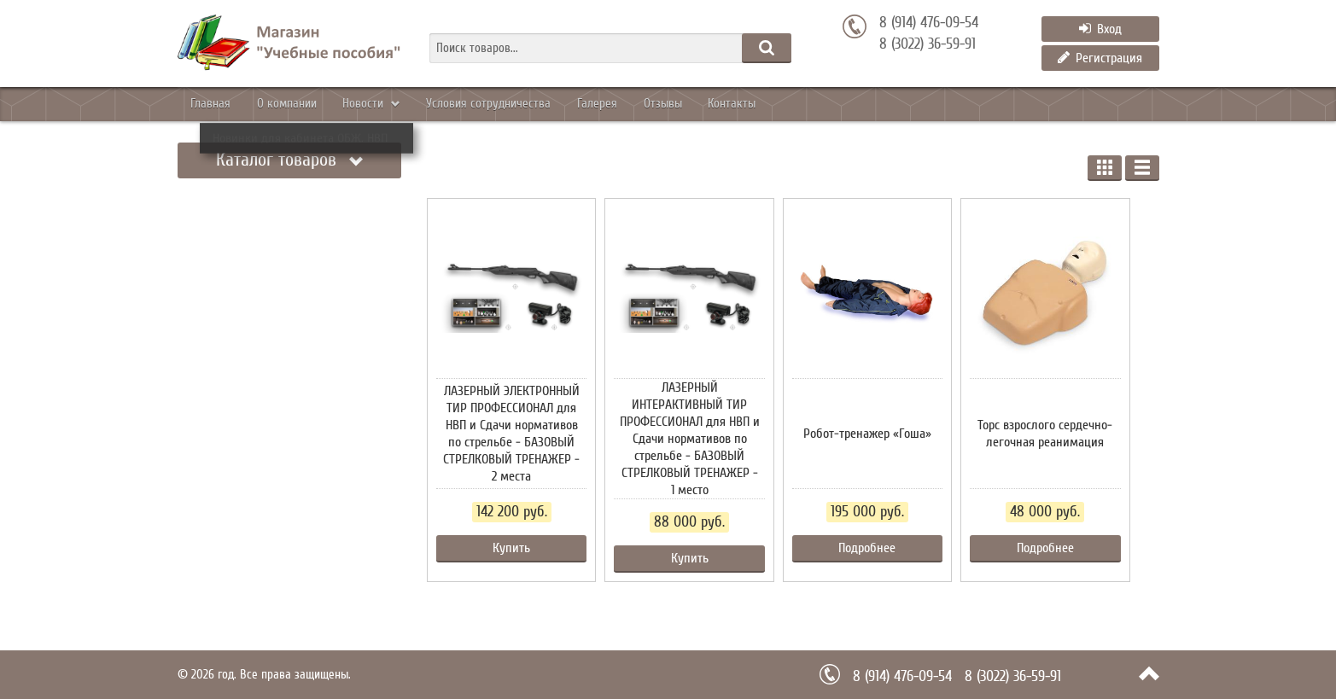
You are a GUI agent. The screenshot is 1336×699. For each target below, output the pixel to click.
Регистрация (1100, 58)
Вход (1100, 29)
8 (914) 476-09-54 (928, 23)
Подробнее (867, 548)
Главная (220, 104)
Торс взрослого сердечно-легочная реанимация (1044, 433)
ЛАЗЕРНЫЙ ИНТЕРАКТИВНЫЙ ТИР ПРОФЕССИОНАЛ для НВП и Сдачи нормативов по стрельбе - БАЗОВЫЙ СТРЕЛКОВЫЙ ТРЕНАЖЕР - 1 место (690, 439)
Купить (511, 548)
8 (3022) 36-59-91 (927, 44)
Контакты (856, 104)
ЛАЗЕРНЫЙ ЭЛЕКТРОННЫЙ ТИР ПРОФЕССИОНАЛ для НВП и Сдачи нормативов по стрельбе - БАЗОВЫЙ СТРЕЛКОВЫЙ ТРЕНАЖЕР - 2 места (511, 433)
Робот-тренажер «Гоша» (867, 433)
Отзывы (768, 104)
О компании (316, 104)
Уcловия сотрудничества (556, 104)
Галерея (684, 104)
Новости (413, 104)
